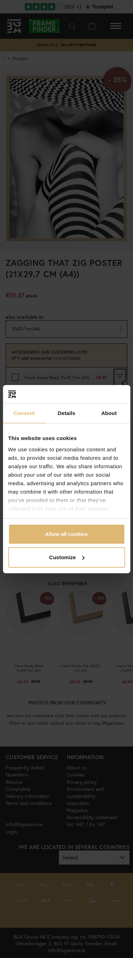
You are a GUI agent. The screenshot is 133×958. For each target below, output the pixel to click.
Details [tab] (66, 413)
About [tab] (109, 413)
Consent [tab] (24, 413)
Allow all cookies (66, 534)
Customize (66, 557)
